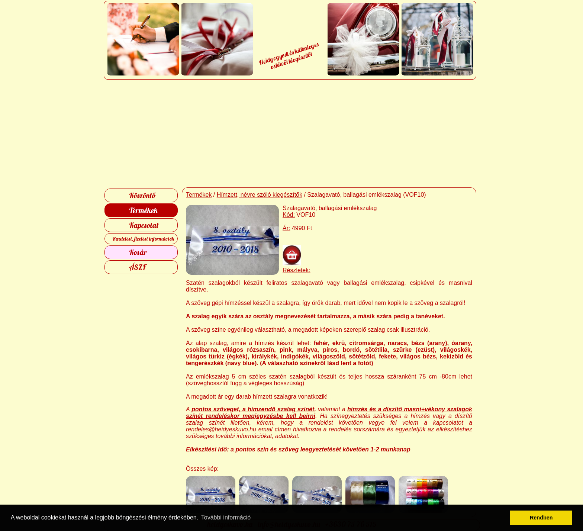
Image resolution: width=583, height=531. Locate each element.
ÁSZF (137, 267)
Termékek (143, 210)
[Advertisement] (292, 133)
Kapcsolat (144, 225)
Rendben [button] (541, 518)
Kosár (138, 252)
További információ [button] (226, 517)
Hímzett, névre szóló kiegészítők (259, 195)
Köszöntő (142, 195)
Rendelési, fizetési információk (143, 238)
